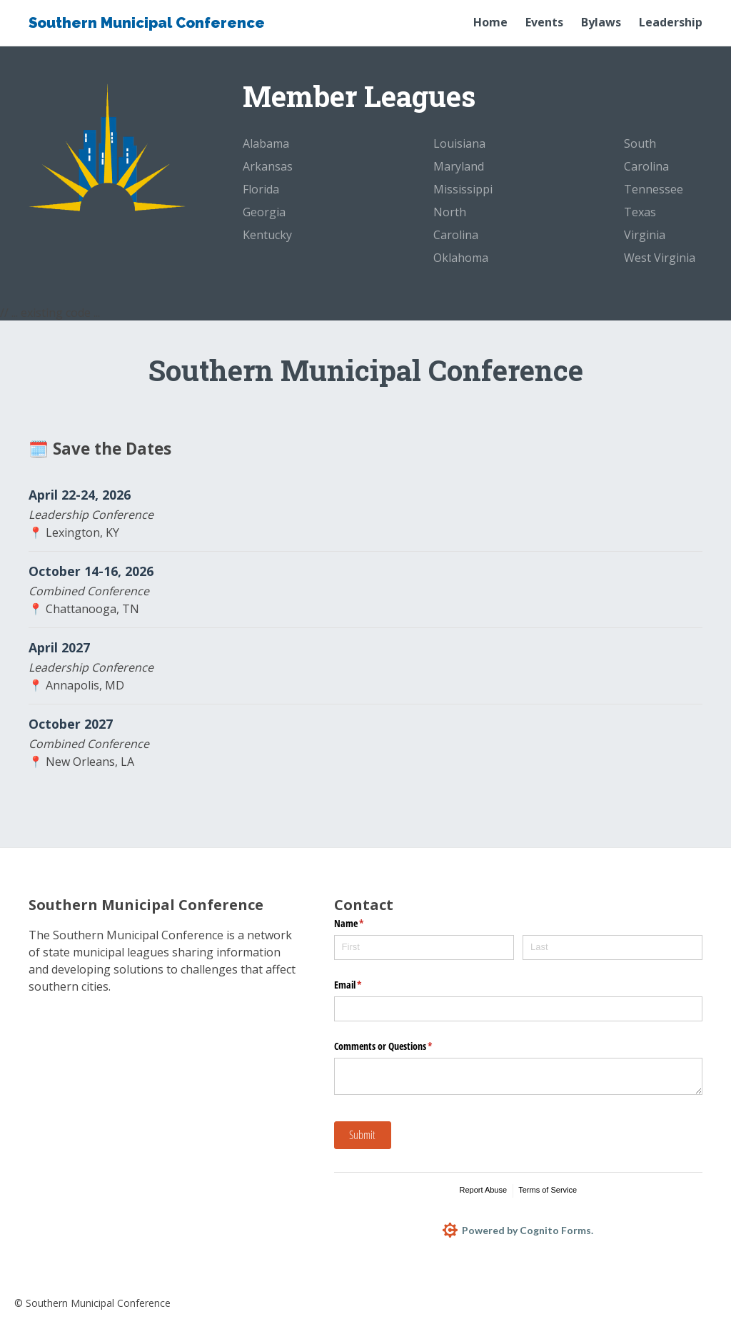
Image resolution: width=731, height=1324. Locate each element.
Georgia (264, 212)
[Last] (612, 947)
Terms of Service (547, 1190)
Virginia (644, 235)
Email (364, 985)
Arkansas (268, 166)
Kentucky (267, 235)
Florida (261, 189)
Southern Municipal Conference (147, 22)
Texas (640, 212)
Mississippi (463, 189)
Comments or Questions (400, 1046)
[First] (424, 947)
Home (490, 22)
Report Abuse (483, 1190)
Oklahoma (460, 258)
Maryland (458, 166)
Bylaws (601, 22)
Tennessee (653, 189)
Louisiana (459, 143)
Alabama (266, 143)
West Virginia (659, 258)
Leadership (670, 22)
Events (544, 22)
